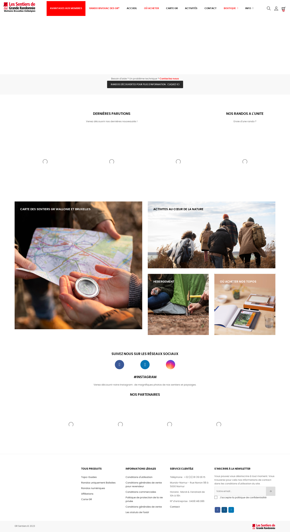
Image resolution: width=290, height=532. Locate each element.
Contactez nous (169, 79)
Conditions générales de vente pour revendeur (144, 485)
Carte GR (86, 499)
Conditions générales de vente (144, 507)
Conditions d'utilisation (139, 477)
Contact (175, 507)
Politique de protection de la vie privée (144, 499)
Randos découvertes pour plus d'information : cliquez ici (145, 84)
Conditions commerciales (141, 492)
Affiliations (87, 494)
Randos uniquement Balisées (98, 483)
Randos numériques (93, 488)
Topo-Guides (89, 477)
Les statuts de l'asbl (137, 512)
